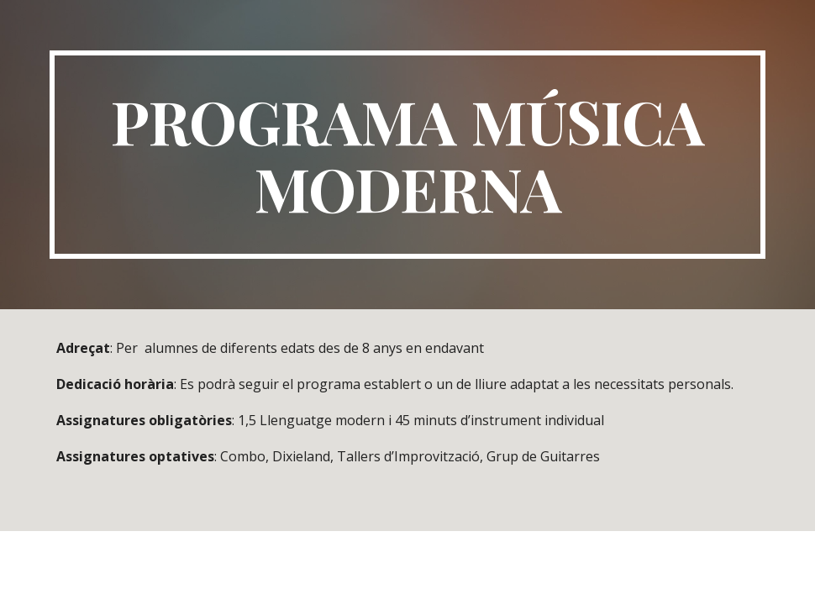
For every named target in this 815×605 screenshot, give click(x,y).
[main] (407, 154)
